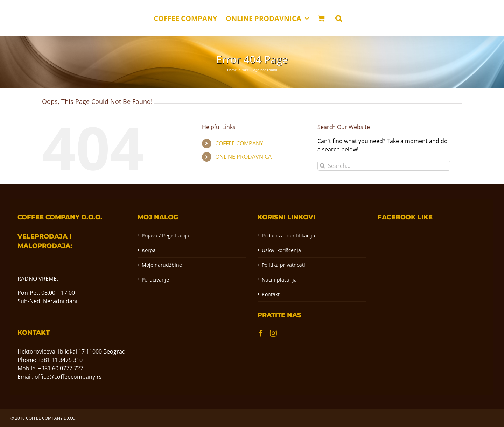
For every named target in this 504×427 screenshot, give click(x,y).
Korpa (149, 250)
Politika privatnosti (283, 265)
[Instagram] (273, 333)
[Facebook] (261, 333)
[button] (338, 18)
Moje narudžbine (162, 265)
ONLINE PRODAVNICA (243, 157)
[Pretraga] (322, 166)
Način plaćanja (279, 279)
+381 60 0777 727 (60, 368)
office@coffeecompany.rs (68, 376)
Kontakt (271, 294)
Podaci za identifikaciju (288, 235)
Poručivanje (155, 279)
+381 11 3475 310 (60, 360)
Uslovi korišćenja (281, 250)
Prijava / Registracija (165, 235)
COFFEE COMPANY (239, 143)
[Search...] (383, 166)
